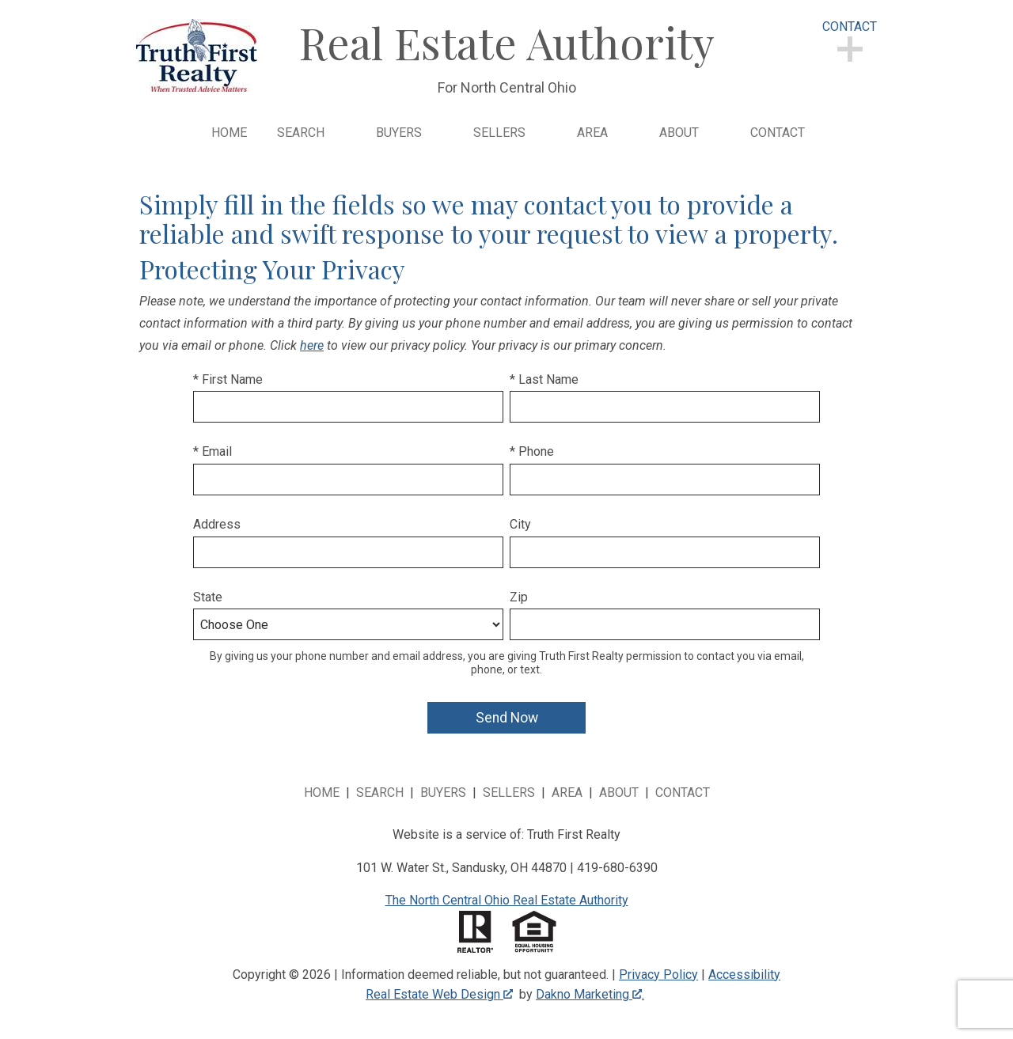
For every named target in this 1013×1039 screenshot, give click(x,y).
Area (567, 792)
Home (229, 133)
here (312, 345)
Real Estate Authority (507, 42)
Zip (519, 597)
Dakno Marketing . (590, 994)
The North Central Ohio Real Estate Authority (506, 900)
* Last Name (544, 379)
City (520, 524)
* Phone (532, 451)
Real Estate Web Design (439, 994)
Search (380, 792)
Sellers (509, 792)
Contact (777, 133)
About (619, 792)
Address (217, 524)
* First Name (228, 379)
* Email (212, 451)
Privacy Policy (658, 974)
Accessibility (744, 974)
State (207, 597)
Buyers (443, 792)
